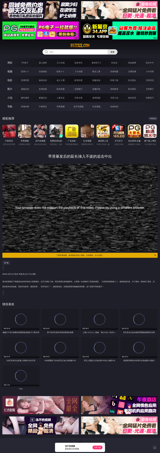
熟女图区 (132, 89)
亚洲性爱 (25, 80)
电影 (9, 80)
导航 (9, 106)
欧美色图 (61, 89)
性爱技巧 (150, 97)
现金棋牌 (132, 62)
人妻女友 (61, 97)
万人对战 (61, 62)
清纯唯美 (114, 89)
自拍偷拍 (43, 71)
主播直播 (132, 71)
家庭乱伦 (43, 97)
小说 (9, 97)
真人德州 (43, 62)
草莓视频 (61, 106)
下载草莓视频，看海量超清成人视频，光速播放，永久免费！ (106, 255)
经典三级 (114, 80)
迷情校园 (96, 97)
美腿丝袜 (96, 89)
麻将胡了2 (96, 62)
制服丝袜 (96, 80)
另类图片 (150, 89)
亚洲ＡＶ (25, 71)
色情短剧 (114, 106)
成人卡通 (61, 80)
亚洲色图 (43, 89)
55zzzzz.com (80, 45)
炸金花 (114, 62)
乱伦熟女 (132, 80)
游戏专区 (78, 62)
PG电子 (25, 62)
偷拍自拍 (43, 80)
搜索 (112, 52)
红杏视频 (96, 106)
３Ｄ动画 (78, 71)
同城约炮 (25, 106)
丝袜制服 (114, 71)
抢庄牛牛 (150, 62)
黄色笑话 (132, 97)
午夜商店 (43, 106)
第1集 (6, 263)
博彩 (9, 62)
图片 (9, 89)
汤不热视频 (79, 106)
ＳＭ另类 (150, 71)
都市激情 (25, 97)
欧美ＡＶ (61, 71)
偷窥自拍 (25, 89)
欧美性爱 (78, 80)
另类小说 (114, 97)
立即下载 (97, 447)
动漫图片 (78, 89)
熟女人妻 (96, 71)
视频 (9, 71)
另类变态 (150, 80)
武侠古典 (78, 97)
